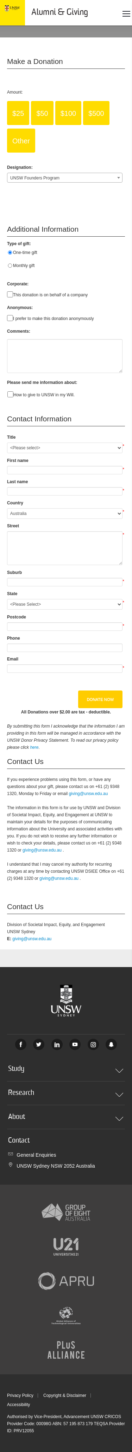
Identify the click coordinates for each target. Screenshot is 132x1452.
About (66, 1120)
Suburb (14, 572)
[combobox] (64, 178)
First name (18, 460)
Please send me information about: (42, 382)
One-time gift (25, 252)
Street (13, 525)
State (12, 593)
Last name (17, 481)
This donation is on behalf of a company (50, 294)
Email (12, 659)
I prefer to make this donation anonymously (53, 318)
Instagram (93, 1044)
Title (11, 437)
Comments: (18, 331)
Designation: (20, 167)
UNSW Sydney (111, 1044)
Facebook (20, 1044)
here (34, 747)
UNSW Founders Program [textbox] (34, 178)
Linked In (57, 1044)
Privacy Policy (20, 1395)
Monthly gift (23, 265)
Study (66, 1072)
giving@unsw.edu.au (88, 793)
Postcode (16, 617)
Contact (19, 1140)
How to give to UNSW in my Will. (44, 394)
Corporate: (18, 283)
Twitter (38, 1044)
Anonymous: (20, 307)
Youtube (75, 1044)
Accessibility (18, 1404)
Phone (13, 638)
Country (15, 502)
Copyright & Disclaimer (64, 1395)
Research (66, 1096)
